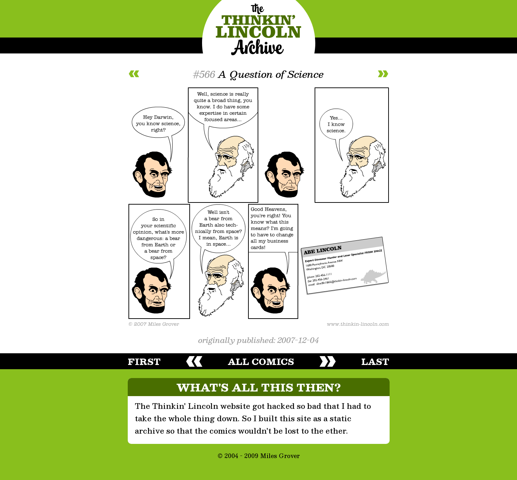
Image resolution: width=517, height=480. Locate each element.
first (144, 361)
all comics (261, 361)
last (375, 361)
